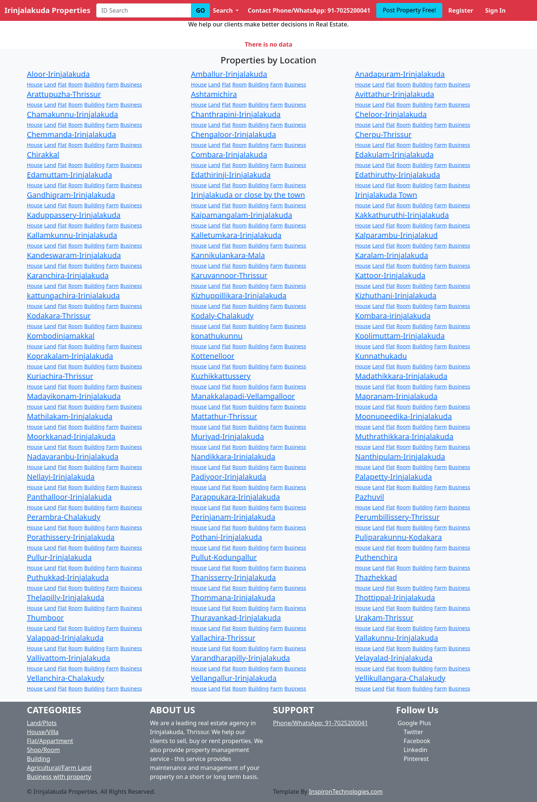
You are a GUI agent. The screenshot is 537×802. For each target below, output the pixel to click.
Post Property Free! (409, 10)
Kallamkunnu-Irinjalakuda (72, 235)
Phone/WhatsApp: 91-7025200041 (320, 723)
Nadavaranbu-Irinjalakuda (73, 457)
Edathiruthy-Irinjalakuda (397, 175)
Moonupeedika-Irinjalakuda (403, 416)
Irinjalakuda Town (386, 195)
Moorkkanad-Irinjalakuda (71, 436)
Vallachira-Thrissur (223, 638)
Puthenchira (376, 557)
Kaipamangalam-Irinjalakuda (241, 215)
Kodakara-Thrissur (59, 316)
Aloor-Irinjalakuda (58, 74)
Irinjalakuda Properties (47, 10)
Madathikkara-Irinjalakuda (401, 376)
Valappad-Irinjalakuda (65, 638)
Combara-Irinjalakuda (229, 155)
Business (131, 84)
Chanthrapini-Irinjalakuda (236, 114)
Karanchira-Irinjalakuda (68, 275)
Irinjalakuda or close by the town (248, 195)
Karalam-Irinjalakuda (391, 255)
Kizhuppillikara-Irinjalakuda (238, 295)
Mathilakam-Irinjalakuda (69, 416)
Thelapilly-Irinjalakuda (65, 597)
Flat (62, 84)
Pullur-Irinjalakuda (59, 557)
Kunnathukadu (381, 356)
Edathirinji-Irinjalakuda (231, 175)
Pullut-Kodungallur (224, 557)
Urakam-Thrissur (384, 618)
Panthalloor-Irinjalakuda (69, 497)
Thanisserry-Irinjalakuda (233, 577)
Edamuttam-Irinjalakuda (69, 175)
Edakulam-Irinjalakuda (394, 155)
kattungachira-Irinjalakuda (73, 295)
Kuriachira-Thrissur (60, 376)
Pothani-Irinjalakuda (226, 537)
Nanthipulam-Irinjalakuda (400, 457)
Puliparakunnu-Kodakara (398, 537)
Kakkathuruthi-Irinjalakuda (402, 215)
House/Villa (43, 732)
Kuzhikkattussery (221, 376)
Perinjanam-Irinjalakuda (233, 517)
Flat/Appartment (50, 741)
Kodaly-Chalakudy (222, 316)
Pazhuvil (369, 497)
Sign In (495, 10)
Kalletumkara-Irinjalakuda (236, 235)
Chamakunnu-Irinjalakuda (72, 114)
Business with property (59, 777)
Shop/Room (43, 750)
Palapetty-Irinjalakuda (393, 477)
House (35, 84)
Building (94, 84)
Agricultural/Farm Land (59, 768)
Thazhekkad (376, 577)
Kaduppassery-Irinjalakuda (73, 215)
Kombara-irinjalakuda (392, 316)
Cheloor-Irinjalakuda (391, 114)
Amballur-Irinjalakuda (229, 74)
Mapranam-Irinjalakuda (396, 396)
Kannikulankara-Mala (228, 255)
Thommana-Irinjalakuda (233, 597)
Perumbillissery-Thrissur (397, 517)
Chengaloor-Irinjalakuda (233, 134)
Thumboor (45, 618)
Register (460, 10)
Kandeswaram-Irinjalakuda (74, 255)
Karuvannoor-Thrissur (229, 275)
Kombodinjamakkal (60, 336)
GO (200, 10)
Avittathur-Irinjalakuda (394, 94)
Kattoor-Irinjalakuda (390, 275)
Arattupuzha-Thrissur (64, 94)
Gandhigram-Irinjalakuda (71, 195)
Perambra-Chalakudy (63, 517)
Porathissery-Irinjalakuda (70, 537)
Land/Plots (42, 723)
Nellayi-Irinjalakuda (61, 477)
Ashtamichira (214, 94)
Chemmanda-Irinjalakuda (71, 134)
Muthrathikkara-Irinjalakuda (404, 436)
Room (75, 84)
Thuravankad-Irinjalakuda (236, 618)
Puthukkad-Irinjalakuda (68, 577)
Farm (112, 84)
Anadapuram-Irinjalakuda (400, 74)
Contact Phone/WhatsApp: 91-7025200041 (309, 10)
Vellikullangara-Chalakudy (400, 678)
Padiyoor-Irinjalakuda (228, 477)
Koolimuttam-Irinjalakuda (400, 336)
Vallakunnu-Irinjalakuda (396, 638)
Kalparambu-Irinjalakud (396, 235)
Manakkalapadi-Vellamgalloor (243, 396)
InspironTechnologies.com (346, 791)
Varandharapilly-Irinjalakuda (240, 658)
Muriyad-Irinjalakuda (227, 436)
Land (50, 84)
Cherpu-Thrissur (383, 134)
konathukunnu (216, 336)
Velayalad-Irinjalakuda (394, 658)
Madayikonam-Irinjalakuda (74, 396)
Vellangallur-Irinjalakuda (234, 678)
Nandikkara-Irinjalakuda (233, 457)
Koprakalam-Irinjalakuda (70, 356)
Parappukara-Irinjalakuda (235, 497)
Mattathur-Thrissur (224, 416)
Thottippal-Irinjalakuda (395, 597)
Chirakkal (43, 155)
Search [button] (224, 10)
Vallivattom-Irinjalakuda (68, 658)
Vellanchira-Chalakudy (65, 678)
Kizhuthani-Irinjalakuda (395, 295)
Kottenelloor (213, 356)
